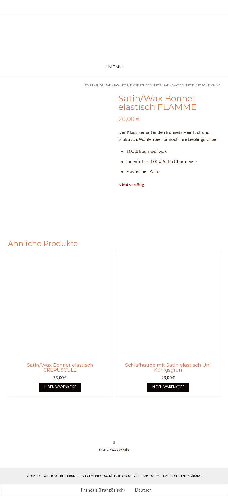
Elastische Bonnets (145, 85)
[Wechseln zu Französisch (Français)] (101, 490)
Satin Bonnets (116, 85)
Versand (33, 476)
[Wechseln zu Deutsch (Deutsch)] (141, 490)
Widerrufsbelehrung (61, 476)
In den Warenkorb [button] (60, 387)
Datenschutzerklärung (182, 476)
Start (89, 85)
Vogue (114, 449)
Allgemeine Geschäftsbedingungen (110, 476)
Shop (99, 85)
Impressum (151, 476)
